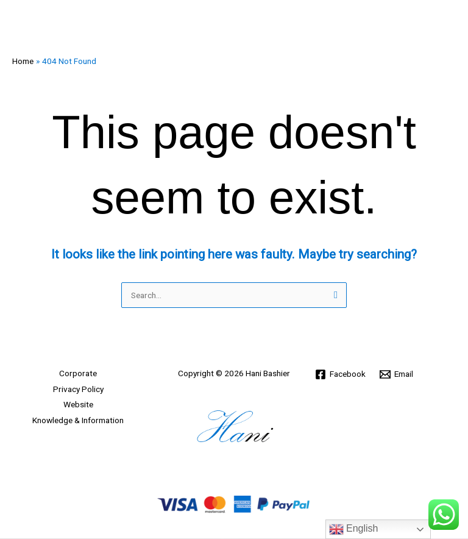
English (353, 529)
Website (78, 404)
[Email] (397, 374)
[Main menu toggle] (444, 24)
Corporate (78, 373)
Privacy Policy (78, 389)
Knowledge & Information (78, 420)
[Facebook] (340, 374)
